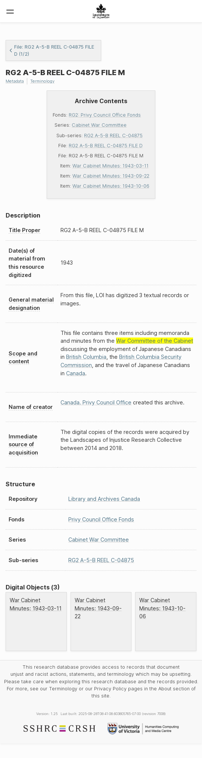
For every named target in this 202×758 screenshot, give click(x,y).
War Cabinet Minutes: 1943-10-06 (110, 186)
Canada (75, 373)
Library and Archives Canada (104, 499)
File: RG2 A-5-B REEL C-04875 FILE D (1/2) (51, 50)
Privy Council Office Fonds (101, 519)
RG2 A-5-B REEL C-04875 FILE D (106, 145)
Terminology (42, 81)
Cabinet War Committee (99, 125)
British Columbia (86, 357)
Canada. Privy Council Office (95, 402)
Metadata (15, 81)
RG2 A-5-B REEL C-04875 (113, 135)
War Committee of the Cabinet (154, 341)
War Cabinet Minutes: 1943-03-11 (110, 166)
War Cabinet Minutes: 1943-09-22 (110, 176)
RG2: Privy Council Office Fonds (105, 115)
